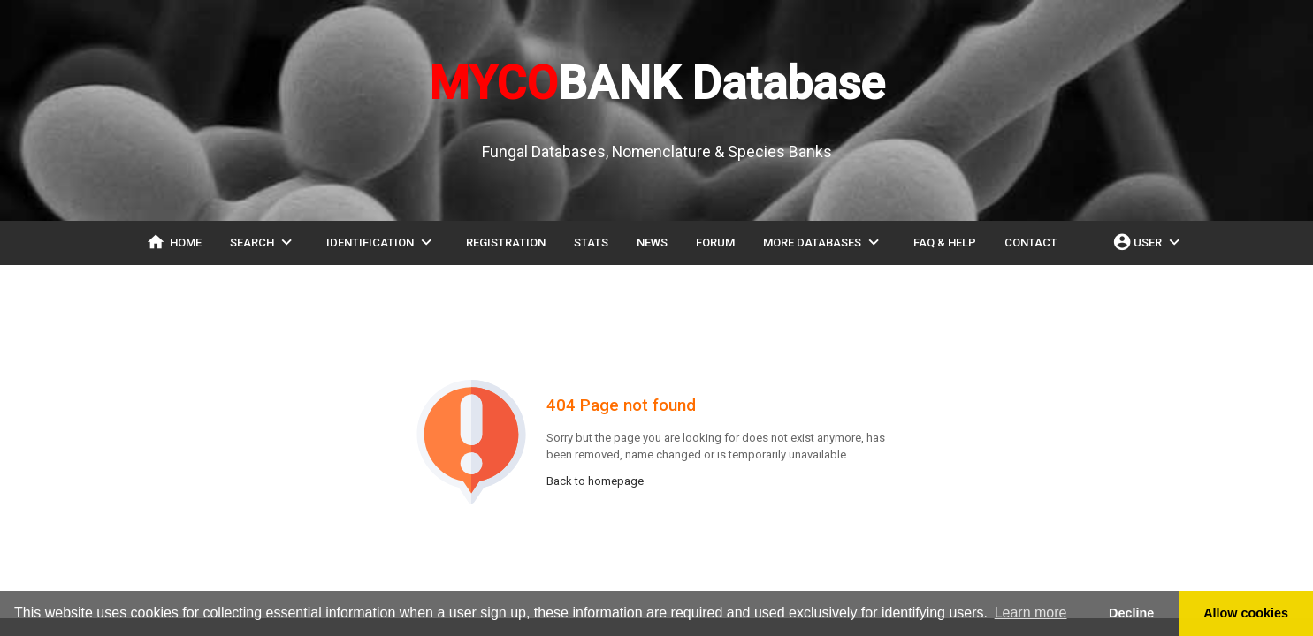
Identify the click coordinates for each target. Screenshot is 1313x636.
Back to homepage (595, 481)
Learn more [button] (1031, 612)
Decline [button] (1131, 613)
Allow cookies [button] (1245, 613)
